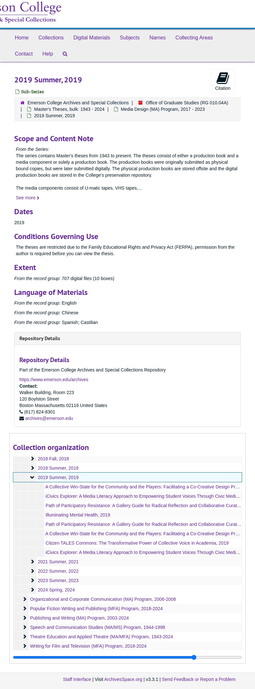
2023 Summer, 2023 (58, 580)
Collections (51, 37)
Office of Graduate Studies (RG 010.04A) (187, 102)
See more (27, 197)
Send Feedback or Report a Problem (199, 679)
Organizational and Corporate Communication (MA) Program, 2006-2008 (103, 599)
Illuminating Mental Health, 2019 (78, 514)
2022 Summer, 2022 (58, 571)
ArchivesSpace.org (123, 679)
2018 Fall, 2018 (53, 458)
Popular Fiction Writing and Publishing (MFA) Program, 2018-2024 (96, 608)
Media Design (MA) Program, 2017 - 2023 (163, 109)
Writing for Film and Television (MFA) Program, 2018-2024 (88, 646)
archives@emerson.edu (49, 418)
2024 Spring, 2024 (56, 589)
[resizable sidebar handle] (127, 657)
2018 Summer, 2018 (58, 468)
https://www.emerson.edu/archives (53, 379)
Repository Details (39, 338)
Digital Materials (91, 37)
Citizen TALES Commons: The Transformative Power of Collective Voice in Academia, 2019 (137, 543)
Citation (222, 81)
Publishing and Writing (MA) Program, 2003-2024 (79, 618)
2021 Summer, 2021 (58, 561)
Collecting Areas (194, 37)
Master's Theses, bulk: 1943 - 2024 (69, 109)
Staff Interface (77, 679)
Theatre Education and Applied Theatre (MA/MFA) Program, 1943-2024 (101, 636)
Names (157, 37)
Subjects (130, 37)
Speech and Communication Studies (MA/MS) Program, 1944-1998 (97, 627)
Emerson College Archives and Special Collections (78, 102)
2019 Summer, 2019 (58, 477)
